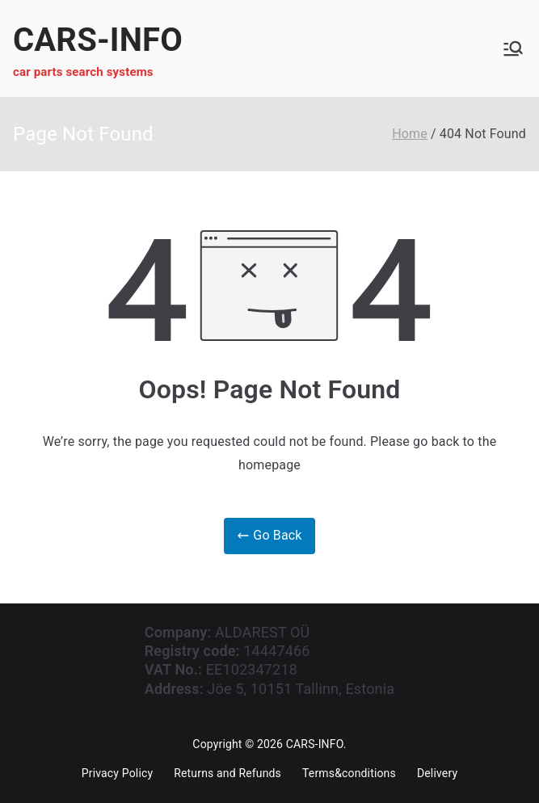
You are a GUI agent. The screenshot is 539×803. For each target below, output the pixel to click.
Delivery (437, 773)
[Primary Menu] (513, 48)
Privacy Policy (117, 773)
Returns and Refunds (227, 773)
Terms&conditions (349, 773)
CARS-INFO (98, 40)
